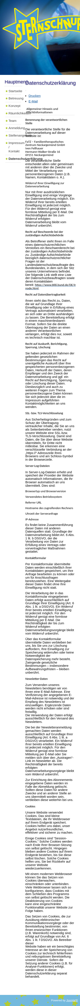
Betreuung (15, 98)
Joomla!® (72, 1000)
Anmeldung (15, 128)
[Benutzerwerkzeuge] (25, 90)
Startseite (15, 91)
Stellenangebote (15, 135)
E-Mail (33, 101)
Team (12, 120)
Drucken (35, 96)
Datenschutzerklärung (15, 158)
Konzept (14, 106)
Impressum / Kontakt (15, 147)
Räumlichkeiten (15, 113)
